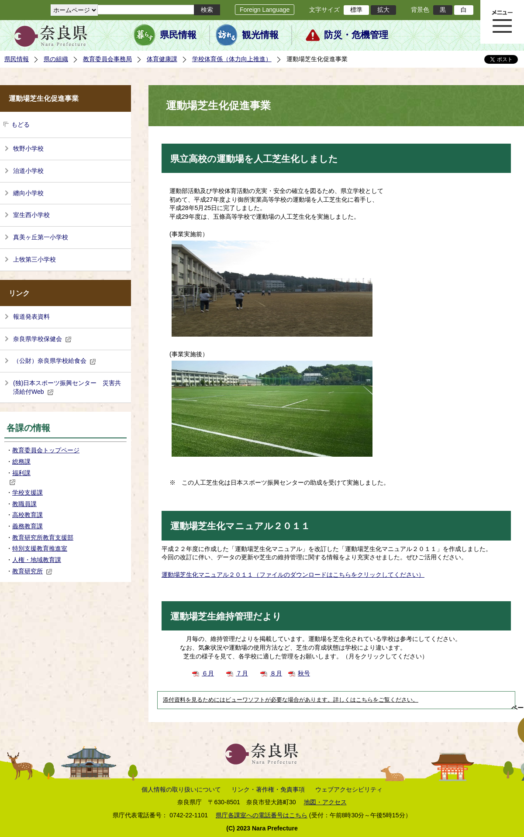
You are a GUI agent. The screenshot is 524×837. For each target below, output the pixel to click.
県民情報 (178, 35)
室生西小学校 (31, 214)
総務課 (21, 461)
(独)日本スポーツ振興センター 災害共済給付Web (67, 387)
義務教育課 (27, 526)
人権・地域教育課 (36, 559)
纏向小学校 (28, 192)
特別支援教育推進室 (39, 548)
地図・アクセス (325, 802)
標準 (356, 9)
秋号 (304, 673)
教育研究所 (32, 571)
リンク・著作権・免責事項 (268, 789)
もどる (20, 124)
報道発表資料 (31, 316)
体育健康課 (162, 58)
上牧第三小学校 (34, 259)
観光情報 (260, 35)
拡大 (383, 9)
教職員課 (24, 503)
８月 (276, 673)
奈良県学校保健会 (42, 338)
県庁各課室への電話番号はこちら (261, 815)
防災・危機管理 (356, 35)
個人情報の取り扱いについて (181, 789)
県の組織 (56, 58)
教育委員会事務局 (107, 58)
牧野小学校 (28, 148)
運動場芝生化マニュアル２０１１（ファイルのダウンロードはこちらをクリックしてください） (293, 574)
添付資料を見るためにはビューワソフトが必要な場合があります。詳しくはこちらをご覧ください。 (290, 700)
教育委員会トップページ (45, 450)
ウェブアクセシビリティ (349, 789)
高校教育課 (27, 514)
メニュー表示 (502, 22)
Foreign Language (265, 9)
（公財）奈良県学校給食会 (54, 360)
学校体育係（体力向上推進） (232, 58)
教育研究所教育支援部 (42, 537)
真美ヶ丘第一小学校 (40, 237)
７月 (242, 673)
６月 (208, 673)
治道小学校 (28, 170)
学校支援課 (27, 492)
